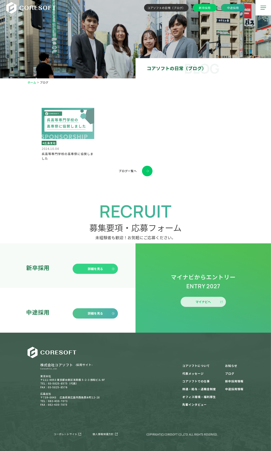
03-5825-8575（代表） (63, 383)
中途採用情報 (234, 389)
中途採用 (233, 8)
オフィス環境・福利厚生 (199, 397)
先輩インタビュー (194, 404)
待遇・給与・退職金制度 (199, 389)
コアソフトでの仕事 (196, 381)
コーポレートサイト (66, 434)
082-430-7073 (58, 401)
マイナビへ (209, 309)
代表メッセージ (193, 373)
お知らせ (231, 366)
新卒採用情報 (234, 381)
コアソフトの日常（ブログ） (166, 8)
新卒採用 (204, 8)
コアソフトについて (196, 366)
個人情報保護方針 (103, 434)
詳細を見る (101, 276)
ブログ (229, 373)
